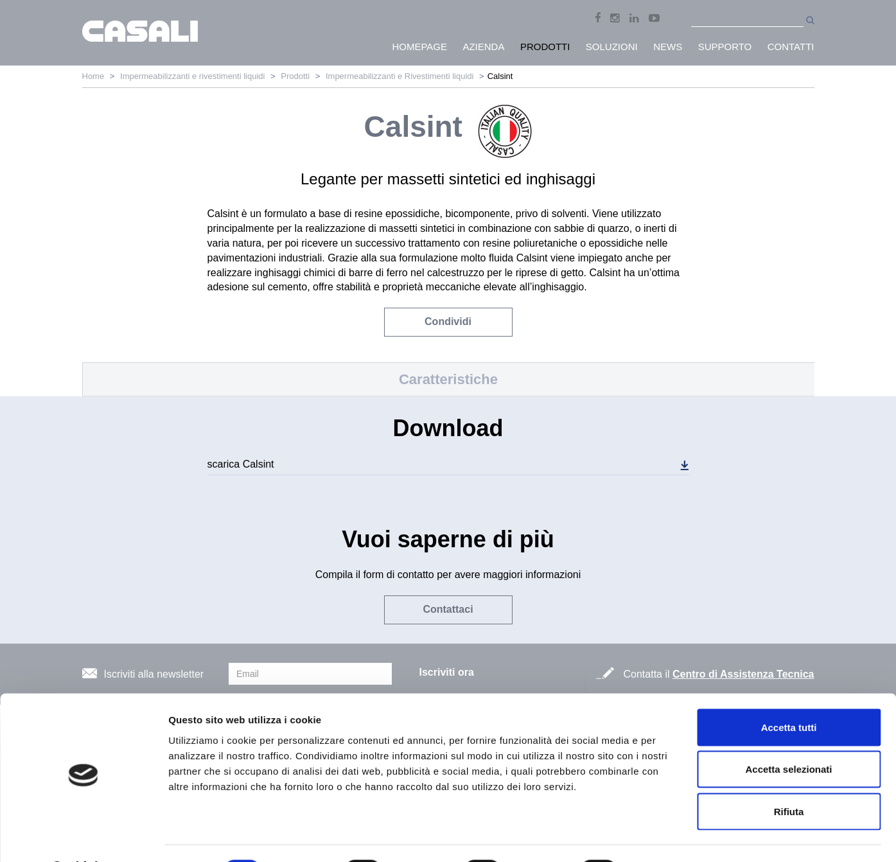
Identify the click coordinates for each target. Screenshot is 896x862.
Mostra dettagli (675, 836)
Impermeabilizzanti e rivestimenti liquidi (192, 76)
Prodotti (295, 76)
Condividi (448, 321)
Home (93, 76)
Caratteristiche (448, 379)
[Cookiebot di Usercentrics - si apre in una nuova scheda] (83, 837)
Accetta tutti (789, 693)
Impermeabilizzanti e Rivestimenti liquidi (399, 76)
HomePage (419, 46)
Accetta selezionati (788, 735)
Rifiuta (789, 777)
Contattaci (448, 609)
